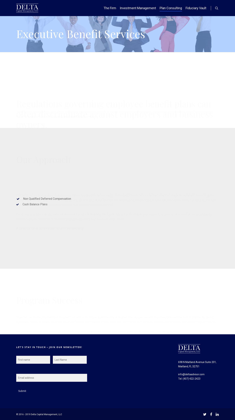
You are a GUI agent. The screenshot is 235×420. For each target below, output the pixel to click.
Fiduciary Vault (196, 8)
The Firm (110, 8)
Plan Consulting (171, 8)
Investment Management (138, 8)
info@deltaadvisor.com (191, 374)
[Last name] (70, 360)
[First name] (33, 360)
